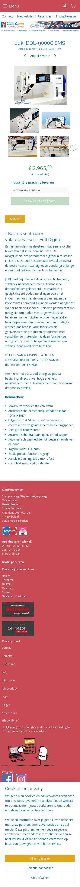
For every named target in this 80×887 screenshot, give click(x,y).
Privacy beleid (10, 516)
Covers (6, 592)
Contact (7, 16)
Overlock (7, 588)
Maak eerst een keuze (40, 201)
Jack (4, 672)
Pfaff (4, 697)
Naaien (6, 576)
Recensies (45, 16)
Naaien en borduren (14, 596)
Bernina (6, 647)
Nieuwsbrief (25, 16)
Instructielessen (66, 16)
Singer (6, 705)
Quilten (6, 584)
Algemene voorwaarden (16, 512)
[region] (40, 822)
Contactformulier (12, 508)
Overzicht (15, 219)
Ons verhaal (9, 500)
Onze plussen (11, 504)
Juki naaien (8, 680)
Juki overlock (9, 688)
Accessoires (9, 713)
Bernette (7, 656)
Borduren (8, 580)
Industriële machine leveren (32, 182)
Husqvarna (8, 664)
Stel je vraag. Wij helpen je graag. (25, 496)
